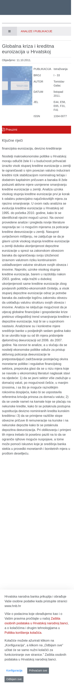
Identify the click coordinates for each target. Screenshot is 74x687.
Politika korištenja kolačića (23, 632)
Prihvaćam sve (38, 670)
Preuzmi (9, 129)
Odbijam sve (14, 679)
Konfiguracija (14, 670)
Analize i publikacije (36, 31)
